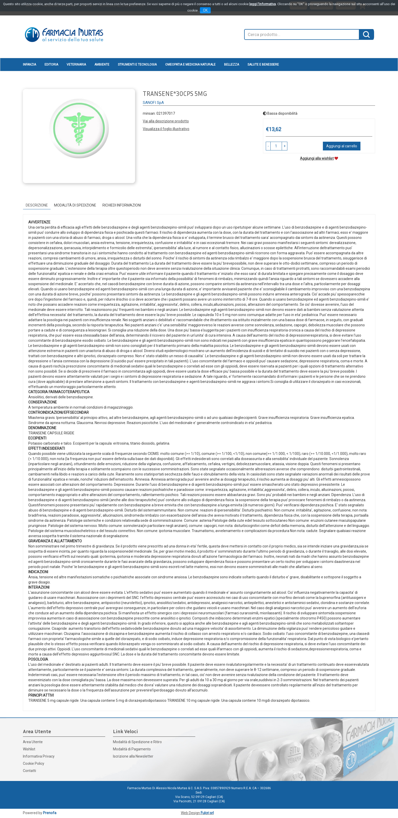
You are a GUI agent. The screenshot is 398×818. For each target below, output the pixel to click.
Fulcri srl (207, 813)
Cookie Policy (33, 763)
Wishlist (29, 749)
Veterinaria (76, 64)
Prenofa (49, 813)
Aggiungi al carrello (341, 146)
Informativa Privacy (39, 756)
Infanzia (29, 64)
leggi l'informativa (262, 4)
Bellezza (231, 64)
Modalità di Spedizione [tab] (75, 205)
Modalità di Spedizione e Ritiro (137, 742)
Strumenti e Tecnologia (137, 64)
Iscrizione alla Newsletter (133, 756)
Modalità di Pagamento (132, 749)
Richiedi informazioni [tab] (121, 205)
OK (205, 10)
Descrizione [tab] (37, 205)
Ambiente (101, 64)
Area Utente (33, 742)
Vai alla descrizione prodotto (166, 121)
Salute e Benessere (263, 64)
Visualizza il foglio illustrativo (166, 129)
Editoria (51, 64)
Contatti (29, 771)
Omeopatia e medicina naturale (190, 64)
